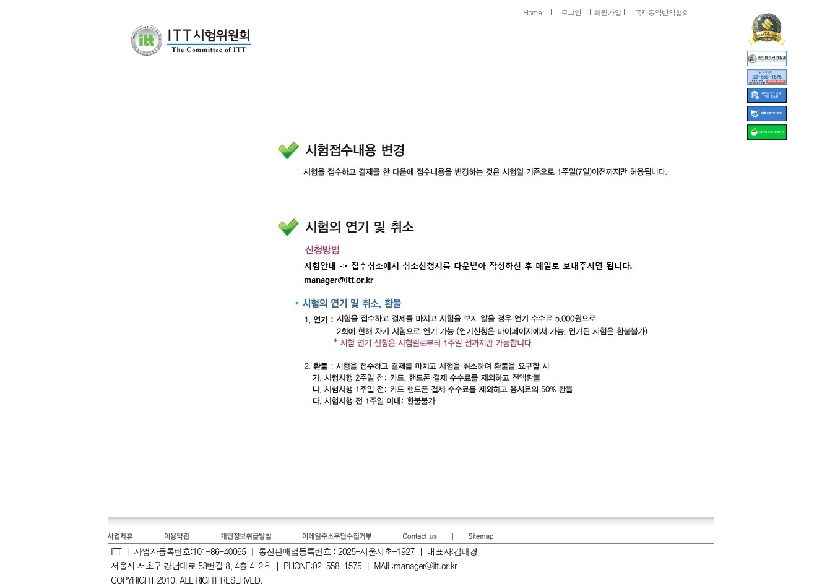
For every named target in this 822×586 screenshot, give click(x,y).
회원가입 (607, 12)
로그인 (571, 12)
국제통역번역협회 (661, 12)
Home (532, 12)
